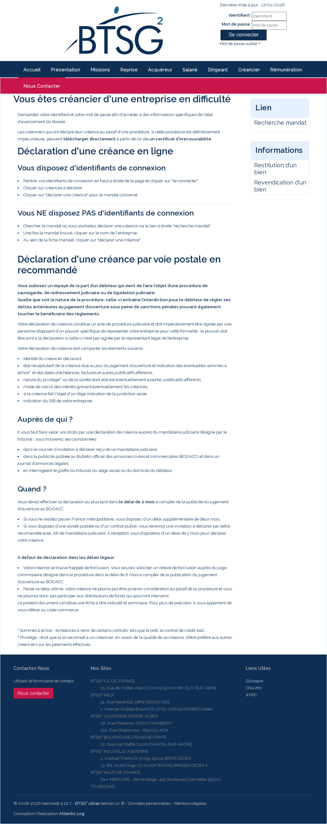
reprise (129, 70)
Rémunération (286, 70)
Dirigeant (218, 70)
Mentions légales (190, 803)
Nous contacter (41, 86)
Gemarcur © (112, 803)
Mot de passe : (237, 24)
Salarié (190, 70)
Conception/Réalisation (48, 813)
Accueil (32, 70)
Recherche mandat (280, 122)
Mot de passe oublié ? (240, 43)
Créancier (249, 70)
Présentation (65, 70)
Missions (100, 70)
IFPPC (251, 695)
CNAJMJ (254, 688)
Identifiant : (240, 15)
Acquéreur (160, 70)
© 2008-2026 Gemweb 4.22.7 (42, 803)
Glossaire (254, 681)
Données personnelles (149, 803)
